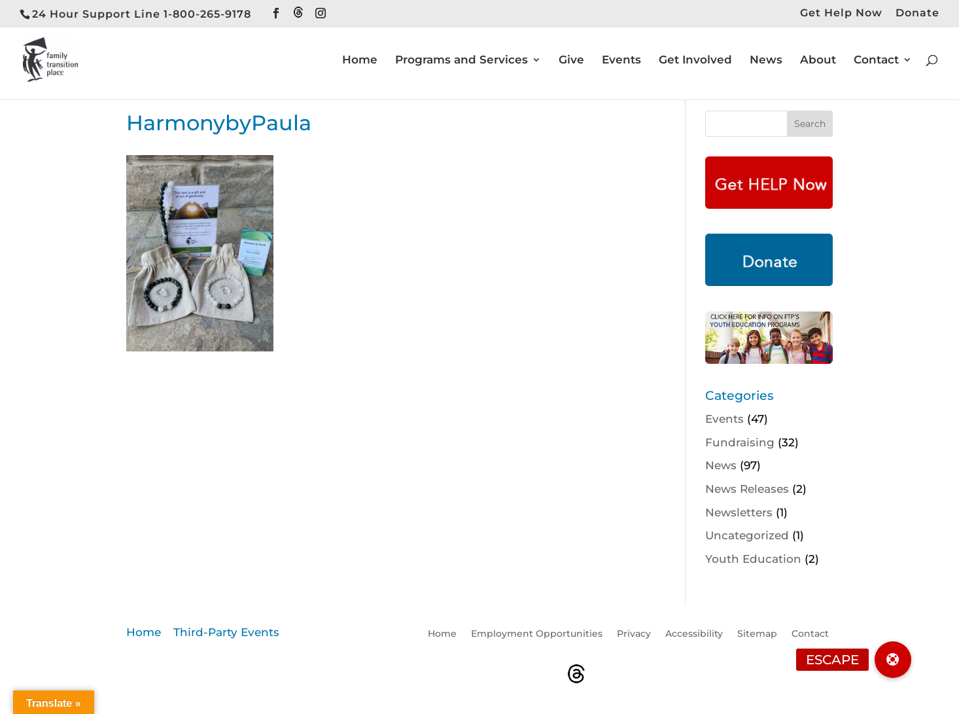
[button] (893, 659)
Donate (917, 13)
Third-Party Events (226, 632)
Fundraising (740, 442)
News (766, 60)
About (818, 60)
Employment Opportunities (536, 634)
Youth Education (753, 558)
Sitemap (757, 634)
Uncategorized (747, 535)
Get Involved (695, 60)
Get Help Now (841, 13)
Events (621, 60)
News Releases (747, 488)
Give (571, 60)
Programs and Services (461, 60)
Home (359, 60)
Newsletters (739, 512)
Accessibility (694, 634)
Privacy (634, 634)
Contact (876, 60)
